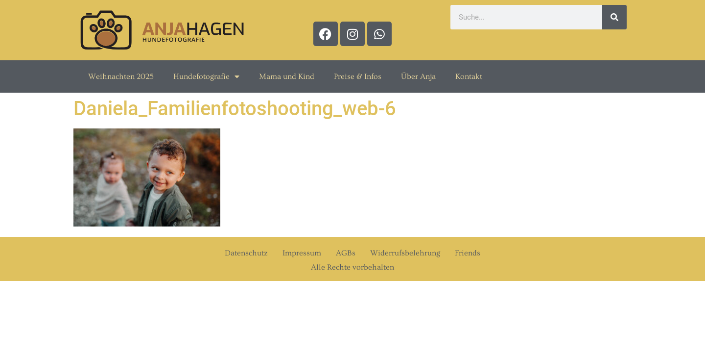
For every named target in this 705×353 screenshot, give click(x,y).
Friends (467, 253)
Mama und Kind (286, 76)
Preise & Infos (357, 76)
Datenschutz (246, 253)
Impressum (301, 253)
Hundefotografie (206, 76)
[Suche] (614, 17)
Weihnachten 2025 (121, 76)
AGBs (345, 253)
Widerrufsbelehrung (405, 253)
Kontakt (468, 76)
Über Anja (418, 76)
